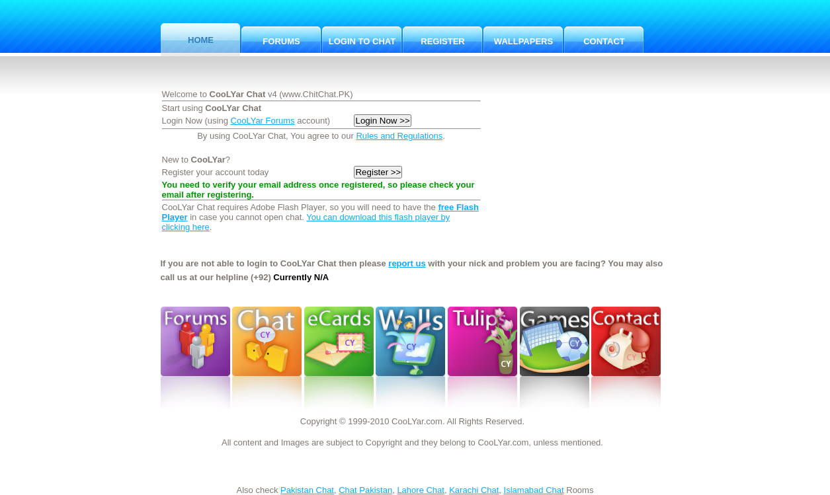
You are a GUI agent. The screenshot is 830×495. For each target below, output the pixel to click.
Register (442, 41)
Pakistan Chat (307, 490)
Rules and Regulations (399, 136)
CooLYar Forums (263, 121)
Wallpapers (523, 41)
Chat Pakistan (365, 490)
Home (201, 40)
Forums (281, 41)
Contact (604, 41)
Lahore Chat (420, 490)
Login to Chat (362, 41)
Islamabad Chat (534, 490)
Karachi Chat (474, 490)
